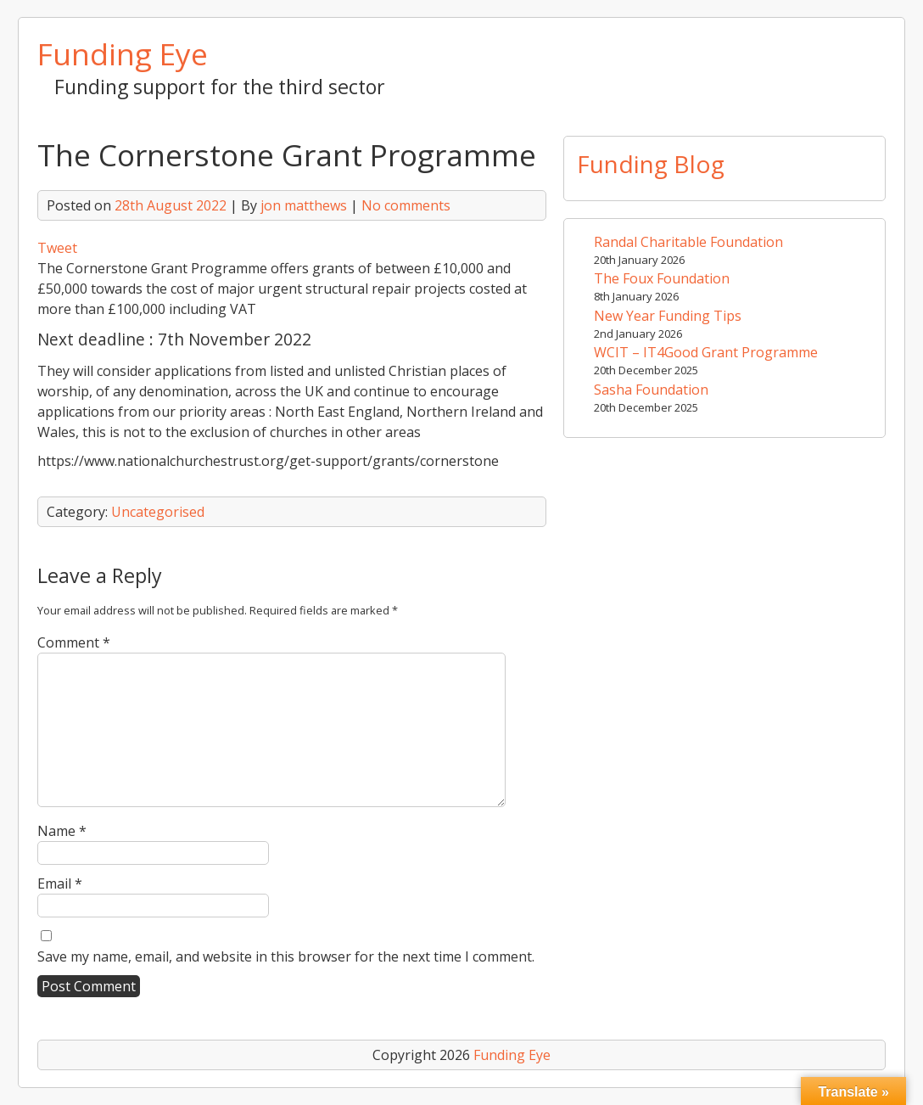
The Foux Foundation (662, 278)
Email (59, 883)
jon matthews (303, 205)
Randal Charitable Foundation (688, 242)
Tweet (57, 247)
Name (62, 831)
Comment (73, 642)
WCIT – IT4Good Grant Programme (706, 352)
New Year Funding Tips (667, 315)
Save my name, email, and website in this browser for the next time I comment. (285, 956)
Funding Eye (122, 53)
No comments (405, 205)
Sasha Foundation (651, 389)
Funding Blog (650, 164)
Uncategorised (157, 511)
